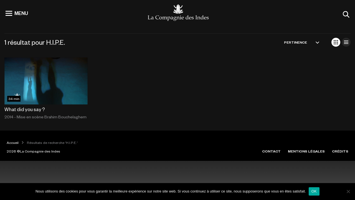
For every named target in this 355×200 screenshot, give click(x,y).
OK (314, 191)
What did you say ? (24, 109)
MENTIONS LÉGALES (306, 151)
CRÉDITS (340, 151)
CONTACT (271, 151)
